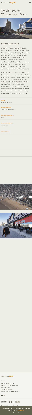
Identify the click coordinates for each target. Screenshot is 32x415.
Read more (21, 410)
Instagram (4, 395)
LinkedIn (2, 395)
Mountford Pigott (8, 3)
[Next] (30, 197)
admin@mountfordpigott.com (10, 391)
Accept (15, 413)
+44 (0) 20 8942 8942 (7, 389)
